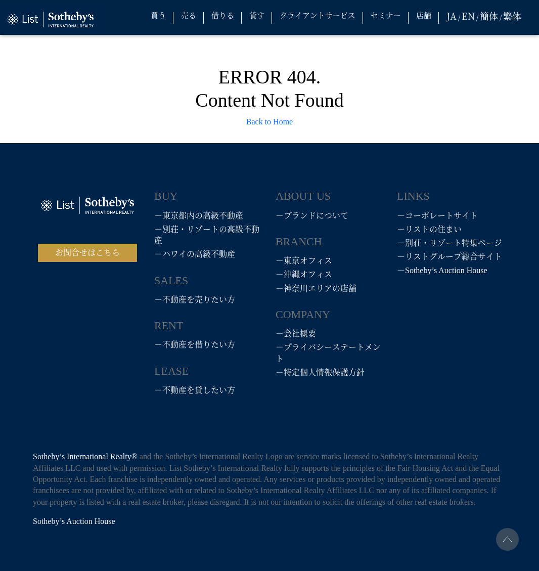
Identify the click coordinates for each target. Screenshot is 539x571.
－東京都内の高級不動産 (198, 215)
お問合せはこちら (87, 252)
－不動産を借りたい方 (194, 344)
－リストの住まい (429, 229)
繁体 (512, 15)
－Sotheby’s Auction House (442, 270)
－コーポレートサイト (437, 215)
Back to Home (269, 121)
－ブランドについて (312, 215)
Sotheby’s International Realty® (86, 456)
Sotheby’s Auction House (74, 521)
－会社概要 (296, 333)
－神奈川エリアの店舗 (316, 288)
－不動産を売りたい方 (194, 299)
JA (451, 15)
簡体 (489, 15)
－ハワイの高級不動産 (194, 254)
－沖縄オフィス (304, 274)
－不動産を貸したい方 (194, 390)
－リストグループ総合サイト (449, 256)
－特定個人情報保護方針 (320, 372)
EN (468, 15)
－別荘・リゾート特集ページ (449, 243)
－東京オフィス (304, 260)
